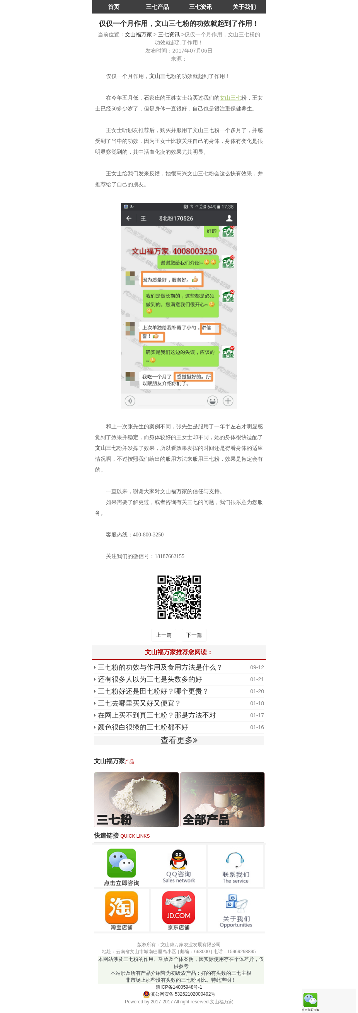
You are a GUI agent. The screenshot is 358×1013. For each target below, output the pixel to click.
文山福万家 (138, 34)
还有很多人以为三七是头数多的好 (150, 679)
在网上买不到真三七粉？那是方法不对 (157, 715)
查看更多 (179, 740)
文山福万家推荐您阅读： (179, 652)
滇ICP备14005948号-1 (179, 987)
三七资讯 (200, 6)
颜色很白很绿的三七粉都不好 (143, 727)
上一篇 (164, 635)
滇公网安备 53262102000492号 (179, 994)
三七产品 (157, 6)
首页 (113, 6)
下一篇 (194, 635)
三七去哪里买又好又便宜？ (139, 703)
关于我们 (244, 6)
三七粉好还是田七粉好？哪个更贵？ (153, 691)
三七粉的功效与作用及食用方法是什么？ (160, 667)
